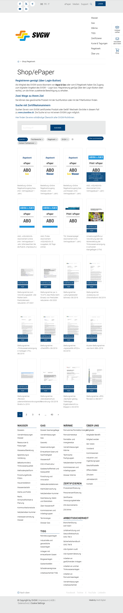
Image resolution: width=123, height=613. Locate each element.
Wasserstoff (45, 459)
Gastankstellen (46, 563)
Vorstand (90, 448)
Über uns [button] (95, 53)
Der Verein (90, 444)
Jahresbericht (91, 479)
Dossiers (20, 430)
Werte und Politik (24, 492)
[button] (117, 29)
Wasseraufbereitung (25, 450)
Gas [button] (93, 23)
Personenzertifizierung (72, 492)
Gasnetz (43, 442)
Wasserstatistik (23, 487)
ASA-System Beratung (72, 554)
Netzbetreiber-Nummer (26, 512)
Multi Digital (101, 600)
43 (52, 414)
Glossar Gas (45, 523)
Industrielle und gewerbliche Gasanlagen (46, 543)
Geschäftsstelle (92, 465)
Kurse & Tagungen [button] (99, 43)
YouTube (92, 592)
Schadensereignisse (48, 568)
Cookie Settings (38, 603)
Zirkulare (89, 474)
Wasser (22, 425)
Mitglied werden (92, 439)
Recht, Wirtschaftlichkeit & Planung (25, 499)
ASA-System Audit (70, 549)
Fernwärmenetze (70, 434)
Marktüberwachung (48, 489)
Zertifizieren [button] (96, 38)
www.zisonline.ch (26, 112)
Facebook (70, 592)
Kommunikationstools (26, 507)
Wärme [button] (94, 28)
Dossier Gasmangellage (49, 430)
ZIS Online (67, 509)
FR (45, 4)
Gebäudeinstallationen (49, 484)
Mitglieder (90, 430)
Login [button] (100, 4)
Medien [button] (76, 4)
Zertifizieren (72, 483)
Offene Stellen (91, 470)
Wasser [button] (94, 17)
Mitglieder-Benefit (93, 434)
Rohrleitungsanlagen (48, 536)
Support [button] (84, 4)
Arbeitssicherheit (76, 518)
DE (41, 4)
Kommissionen (92, 453)
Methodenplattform (25, 470)
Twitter (80, 592)
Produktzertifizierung (71, 488)
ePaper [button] (68, 4)
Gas (43, 425)
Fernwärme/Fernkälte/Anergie (75, 430)
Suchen (57, 128)
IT (48, 4)
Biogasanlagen (46, 559)
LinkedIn (102, 592)
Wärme (68, 425)
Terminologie (45, 518)
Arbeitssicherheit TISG (49, 573)
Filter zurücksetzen (95, 138)
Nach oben (23, 592)
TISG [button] (93, 33)
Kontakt (89, 484)
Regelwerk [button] (95, 48)
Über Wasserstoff (47, 506)
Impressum (44, 600)
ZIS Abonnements (70, 505)
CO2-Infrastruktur (47, 464)
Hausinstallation (23, 483)
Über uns (92, 425)
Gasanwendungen (47, 447)
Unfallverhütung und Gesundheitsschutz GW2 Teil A (71, 533)
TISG (43, 531)
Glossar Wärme (69, 475)
